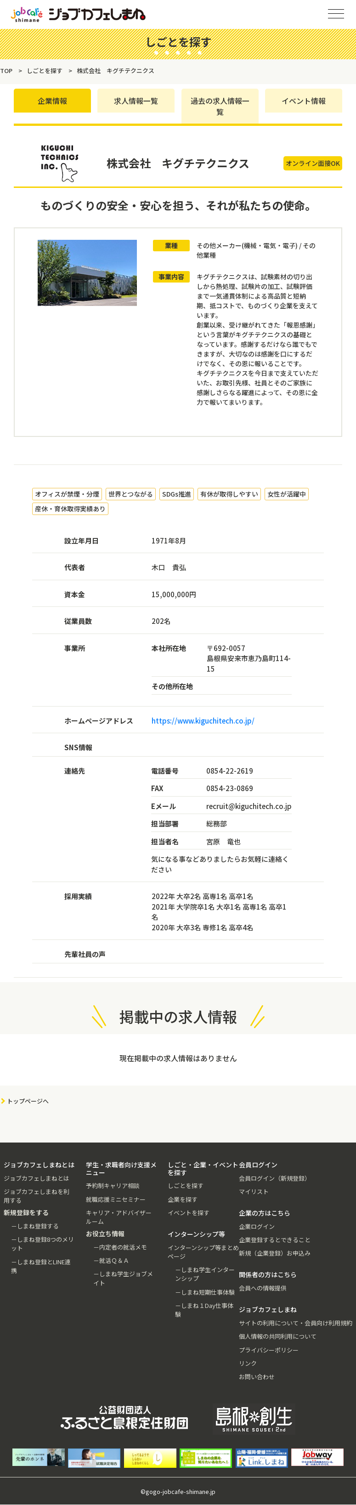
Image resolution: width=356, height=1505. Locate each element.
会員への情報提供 (263, 1288)
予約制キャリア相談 (113, 1186)
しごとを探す (185, 1186)
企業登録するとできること (275, 1239)
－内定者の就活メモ (120, 1247)
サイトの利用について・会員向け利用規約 (295, 1322)
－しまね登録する (35, 1226)
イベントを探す (188, 1212)
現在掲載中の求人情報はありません (178, 1058)
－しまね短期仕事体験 (205, 1292)
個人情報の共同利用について (277, 1336)
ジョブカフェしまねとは (36, 1178)
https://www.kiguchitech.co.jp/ (203, 720)
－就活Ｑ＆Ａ (111, 1260)
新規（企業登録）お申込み (275, 1253)
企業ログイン (257, 1226)
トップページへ (28, 1101)
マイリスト (254, 1191)
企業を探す (183, 1199)
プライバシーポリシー (269, 1350)
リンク (248, 1363)
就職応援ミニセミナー (116, 1199)
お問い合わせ (257, 1376)
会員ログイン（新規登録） (275, 1178)
